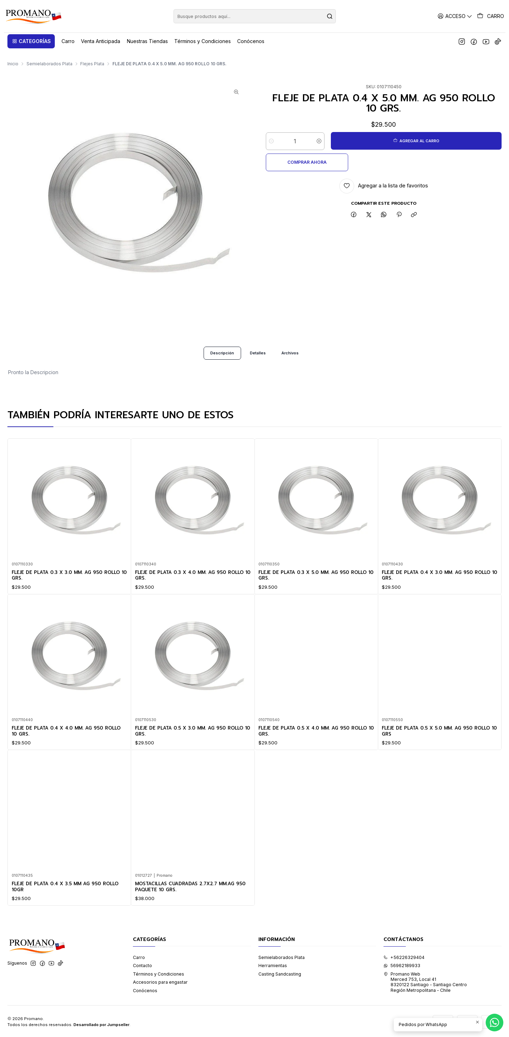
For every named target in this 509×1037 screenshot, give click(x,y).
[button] (31, 41)
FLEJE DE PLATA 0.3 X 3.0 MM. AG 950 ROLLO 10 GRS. (61, 580)
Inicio (12, 57)
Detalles (258, 355)
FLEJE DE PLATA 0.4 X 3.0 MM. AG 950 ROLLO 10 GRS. (431, 604)
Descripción (219, 355)
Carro (139, 956)
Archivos (292, 355)
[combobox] (255, 16)
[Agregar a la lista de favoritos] (383, 158)
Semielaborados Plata (49, 57)
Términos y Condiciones (158, 973)
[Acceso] (456, 16)
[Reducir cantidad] (271, 134)
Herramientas (272, 964)
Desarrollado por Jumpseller (101, 1023)
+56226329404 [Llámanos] (404, 956)
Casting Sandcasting (279, 973)
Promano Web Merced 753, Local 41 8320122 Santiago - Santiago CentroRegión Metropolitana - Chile (425, 981)
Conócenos (145, 990)
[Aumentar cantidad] (319, 134)
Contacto (142, 964)
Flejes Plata (92, 57)
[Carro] (490, 16)
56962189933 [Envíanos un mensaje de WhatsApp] (402, 964)
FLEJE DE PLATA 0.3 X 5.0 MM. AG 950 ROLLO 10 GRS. (307, 595)
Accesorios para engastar (160, 981)
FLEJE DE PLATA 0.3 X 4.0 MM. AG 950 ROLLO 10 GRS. (185, 586)
